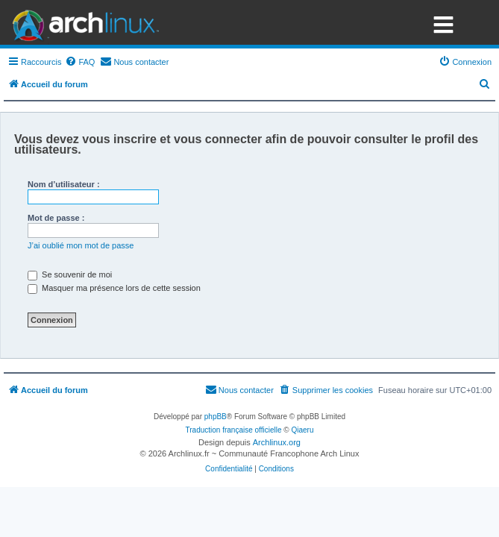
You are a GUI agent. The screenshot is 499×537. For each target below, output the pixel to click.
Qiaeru (302, 430)
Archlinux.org (277, 442)
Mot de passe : (56, 217)
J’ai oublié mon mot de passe (81, 245)
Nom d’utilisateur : (64, 184)
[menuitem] (80, 62)
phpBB (215, 416)
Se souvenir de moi (70, 274)
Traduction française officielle (234, 430)
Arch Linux (82, 22)
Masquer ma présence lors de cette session (114, 287)
